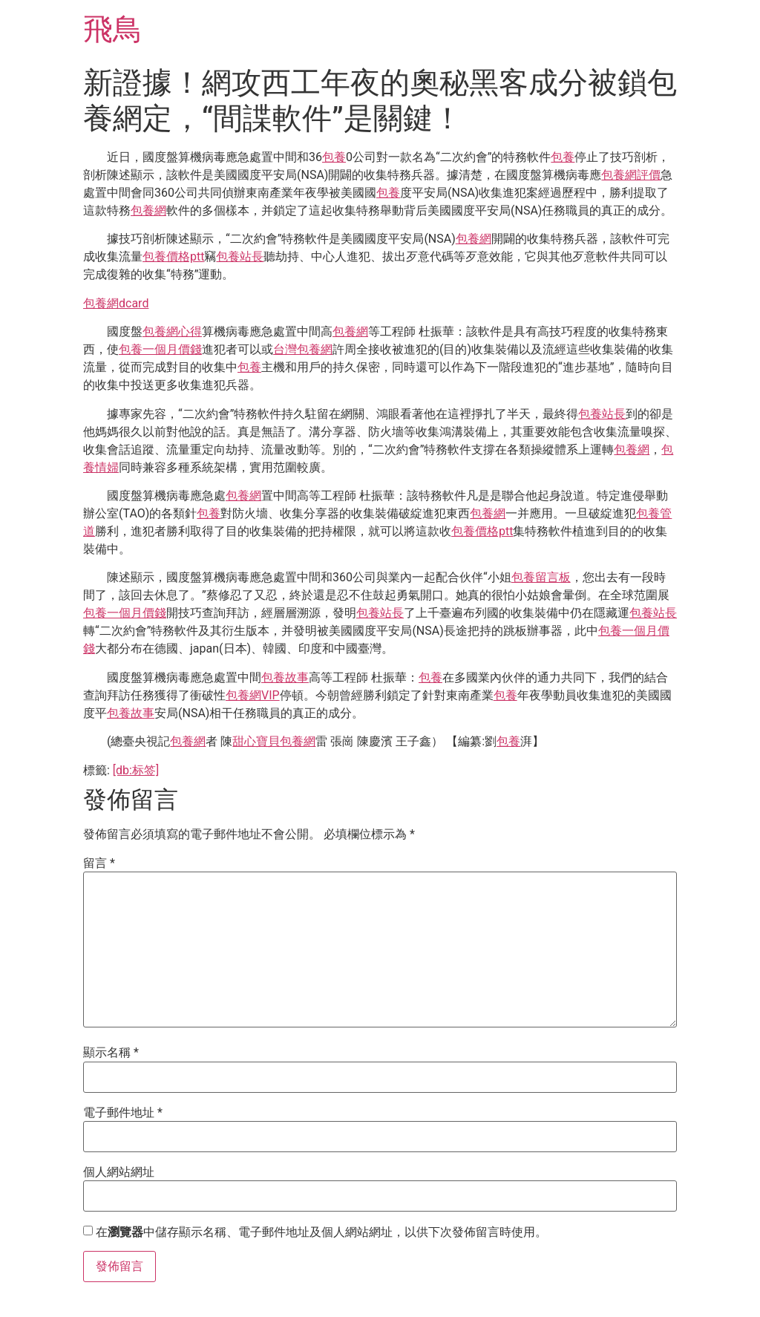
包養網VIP (253, 695)
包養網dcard (115, 303)
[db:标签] (136, 770)
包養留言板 (541, 577)
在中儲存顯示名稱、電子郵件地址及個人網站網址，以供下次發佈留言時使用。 (321, 1232)
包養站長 (239, 256)
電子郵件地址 (123, 1113)
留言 (99, 863)
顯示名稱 (111, 1053)
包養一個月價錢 (160, 349)
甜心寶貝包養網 (273, 741)
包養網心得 (172, 331)
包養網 (148, 210)
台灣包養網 (302, 349)
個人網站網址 (118, 1172)
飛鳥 (112, 29)
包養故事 (285, 677)
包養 (334, 157)
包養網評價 (631, 175)
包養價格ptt (173, 256)
